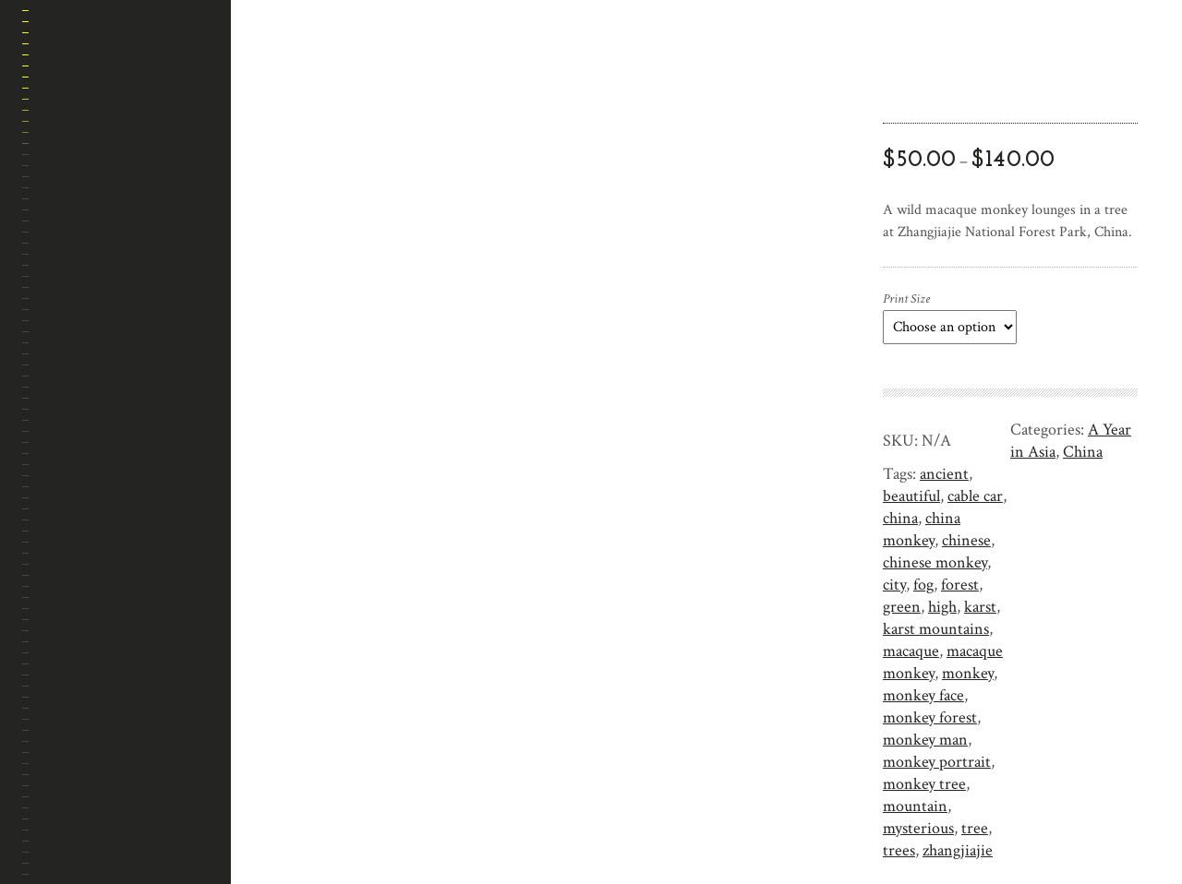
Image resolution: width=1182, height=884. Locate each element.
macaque (911, 651)
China (1083, 451)
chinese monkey (935, 562)
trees (899, 850)
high (942, 606)
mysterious (918, 828)
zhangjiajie (958, 850)
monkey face (923, 695)
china (900, 518)
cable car (975, 496)
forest (960, 584)
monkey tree (924, 783)
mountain (915, 806)
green (902, 606)
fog (923, 584)
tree (974, 828)
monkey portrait (937, 761)
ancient (944, 473)
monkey (968, 673)
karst (980, 606)
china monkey (921, 529)
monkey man (925, 739)
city (894, 584)
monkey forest (930, 717)
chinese (966, 540)
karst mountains (936, 628)
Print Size (906, 299)
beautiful (911, 496)
